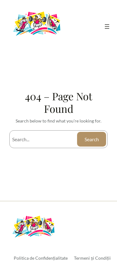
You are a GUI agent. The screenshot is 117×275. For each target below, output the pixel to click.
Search (92, 139)
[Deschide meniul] (107, 26)
